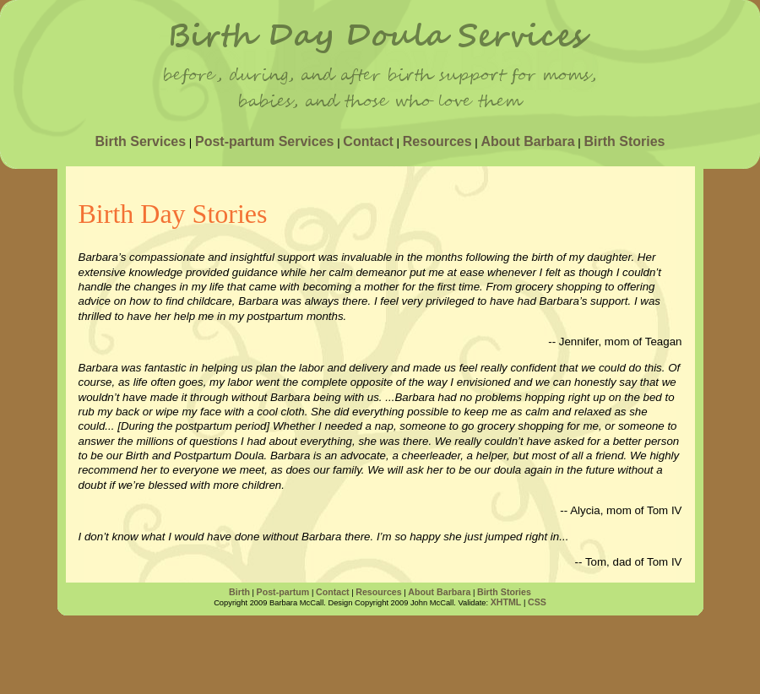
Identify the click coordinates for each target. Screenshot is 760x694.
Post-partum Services (264, 141)
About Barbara (528, 141)
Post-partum (283, 592)
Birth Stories (624, 141)
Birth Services (140, 141)
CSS (537, 602)
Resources (437, 141)
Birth (239, 592)
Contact (368, 141)
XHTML (506, 602)
